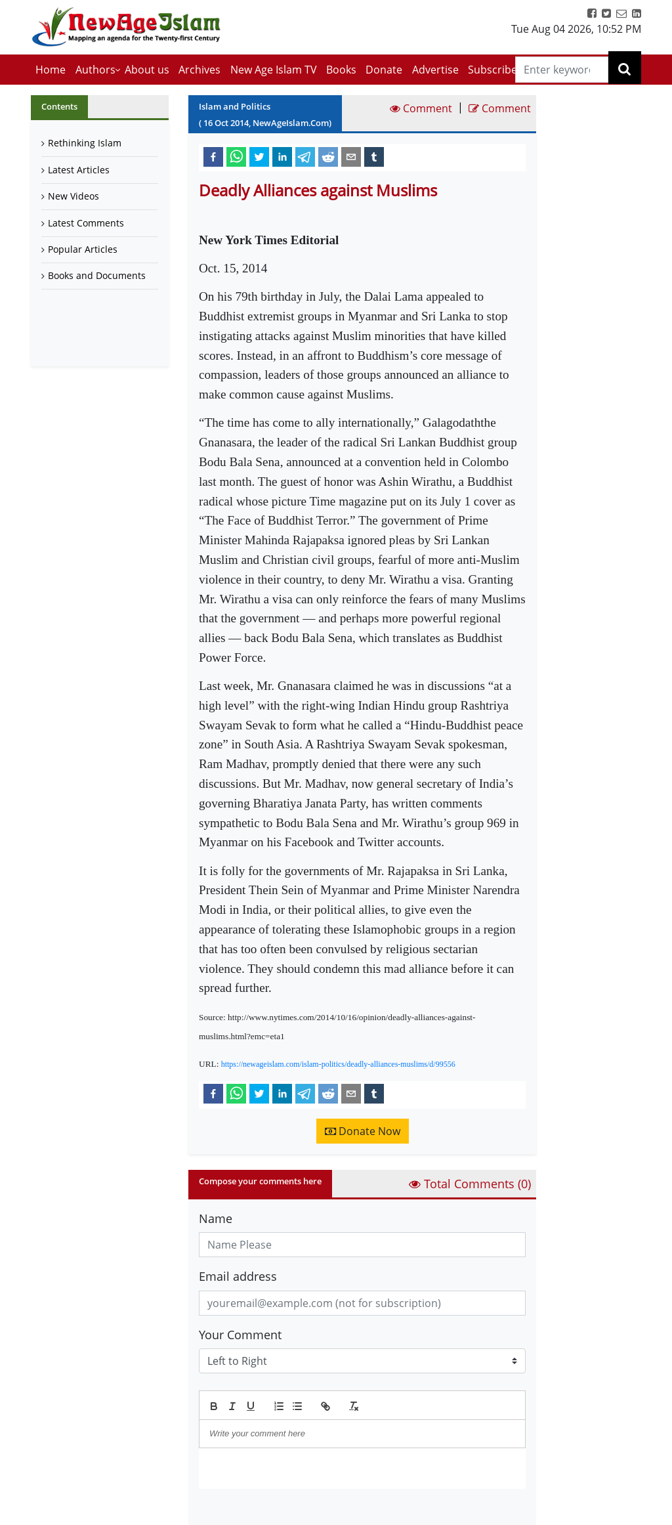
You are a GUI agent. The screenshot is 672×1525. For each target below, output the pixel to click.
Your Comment (240, 1334)
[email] (351, 156)
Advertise (435, 69)
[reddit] (328, 156)
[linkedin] (282, 156)
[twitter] (259, 156)
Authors (95, 69)
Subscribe (492, 69)
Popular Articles (82, 249)
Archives (199, 69)
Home (50, 69)
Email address (238, 1276)
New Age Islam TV (273, 69)
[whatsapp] (236, 156)
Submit (232, 1511)
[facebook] (213, 156)
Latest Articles (79, 169)
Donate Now (362, 1131)
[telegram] (305, 156)
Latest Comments (86, 223)
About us (147, 69)
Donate (384, 69)
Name (215, 1218)
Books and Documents (97, 275)
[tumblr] (374, 156)
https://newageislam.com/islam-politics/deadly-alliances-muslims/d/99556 (338, 1064)
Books (341, 69)
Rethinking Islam (84, 143)
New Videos (73, 196)
